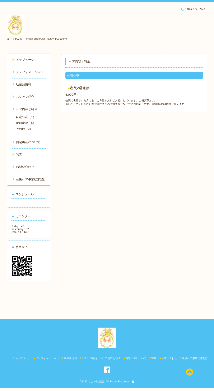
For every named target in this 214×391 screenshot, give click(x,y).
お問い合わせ (23, 166)
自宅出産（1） (26, 117)
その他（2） (24, 128)
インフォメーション (27, 72)
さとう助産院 (96, 381)
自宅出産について (26, 142)
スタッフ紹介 (23, 96)
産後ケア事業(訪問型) (28, 179)
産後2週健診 (79, 88)
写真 (17, 154)
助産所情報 (21, 84)
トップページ (23, 59)
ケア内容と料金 (24, 109)
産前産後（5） (26, 123)
